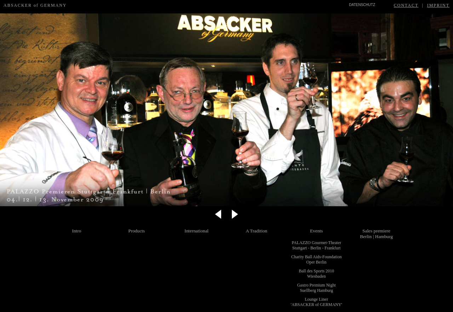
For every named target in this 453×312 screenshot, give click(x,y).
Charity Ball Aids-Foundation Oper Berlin (316, 259)
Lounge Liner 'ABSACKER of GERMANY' (316, 302)
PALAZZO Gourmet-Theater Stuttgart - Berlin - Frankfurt (316, 245)
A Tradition (256, 230)
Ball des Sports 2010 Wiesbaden (316, 273)
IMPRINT (438, 5)
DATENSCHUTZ (362, 5)
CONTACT (406, 5)
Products (136, 230)
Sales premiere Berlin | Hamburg (376, 233)
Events (316, 230)
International (196, 230)
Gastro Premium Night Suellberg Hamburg (316, 288)
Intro (76, 230)
